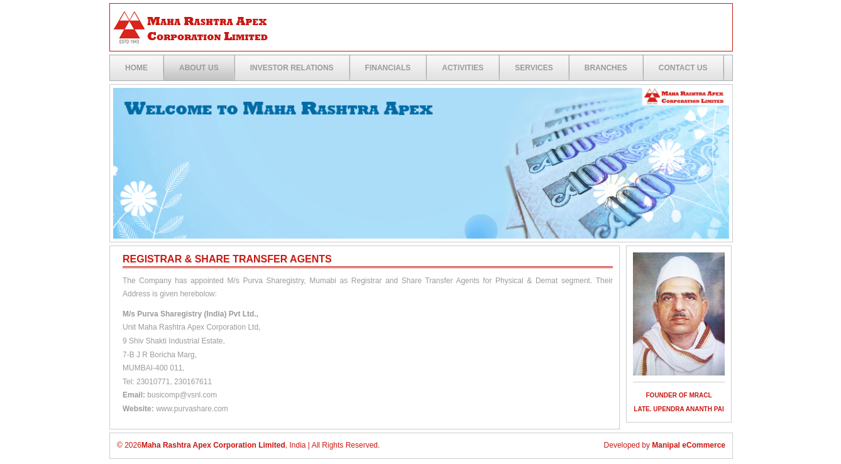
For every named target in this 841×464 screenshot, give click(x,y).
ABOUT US (199, 67)
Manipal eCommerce (688, 445)
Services (533, 67)
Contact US (683, 67)
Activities (462, 67)
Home (136, 67)
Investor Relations (292, 67)
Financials (388, 67)
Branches (606, 67)
